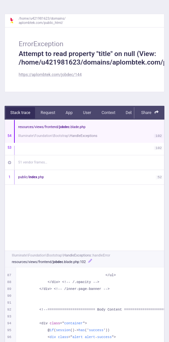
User (87, 112)
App (69, 112)
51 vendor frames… (32, 162)
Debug (131, 112)
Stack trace (20, 112)
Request (48, 112)
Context (108, 112)
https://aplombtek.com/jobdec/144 (50, 74)
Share (150, 112)
